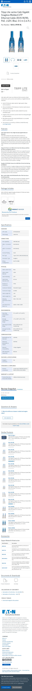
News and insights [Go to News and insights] (6, 646)
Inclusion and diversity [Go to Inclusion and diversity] (7, 641)
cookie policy (21, 683)
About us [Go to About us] (4, 638)
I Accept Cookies (6, 687)
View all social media (7, 662)
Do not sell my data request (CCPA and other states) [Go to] (15, 671)
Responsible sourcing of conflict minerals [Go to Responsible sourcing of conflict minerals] (11, 655)
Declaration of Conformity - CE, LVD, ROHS (12, 592)
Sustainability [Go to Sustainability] (5, 644)
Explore (27, 218)
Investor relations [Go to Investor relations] (6, 643)
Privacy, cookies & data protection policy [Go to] (11, 670)
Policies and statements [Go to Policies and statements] (7, 652)
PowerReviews (20, 389)
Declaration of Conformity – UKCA (10, 594)
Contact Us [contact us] (6, 664)
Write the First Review (7, 398)
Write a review (10, 79)
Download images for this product (11, 600)
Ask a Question (7, 418)
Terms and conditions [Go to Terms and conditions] (7, 653)
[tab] (16, 412)
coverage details (7, 124)
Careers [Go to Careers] (4, 640)
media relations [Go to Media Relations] (5, 650)
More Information (17, 687)
